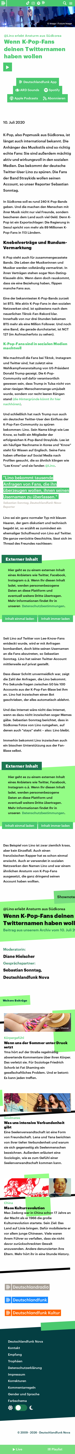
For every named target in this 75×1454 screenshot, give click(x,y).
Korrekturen (17, 1381)
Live (19, 1449)
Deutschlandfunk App (38, 82)
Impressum (16, 1374)
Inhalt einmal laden (19, 618)
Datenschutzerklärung (25, 1368)
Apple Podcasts (24, 98)
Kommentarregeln (22, 1387)
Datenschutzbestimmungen (43, 606)
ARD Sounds (27, 90)
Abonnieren (54, 98)
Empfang (15, 1354)
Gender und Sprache (23, 1394)
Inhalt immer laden (55, 618)
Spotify (52, 90)
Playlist (57, 1449)
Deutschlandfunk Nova (25, 1341)
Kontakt (14, 1348)
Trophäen (15, 1361)
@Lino (50, 465)
